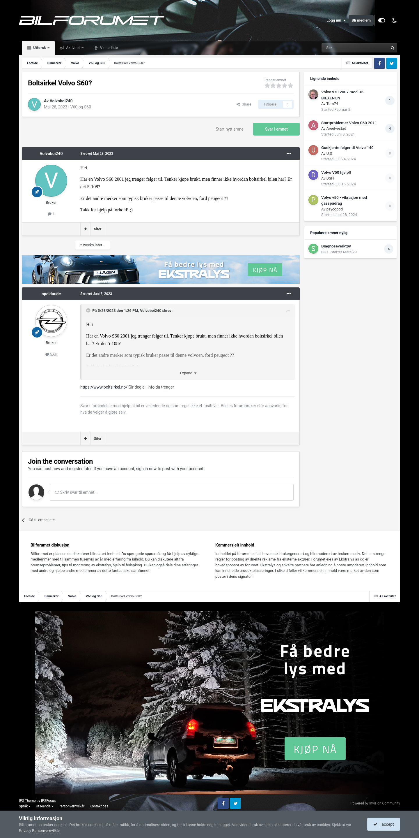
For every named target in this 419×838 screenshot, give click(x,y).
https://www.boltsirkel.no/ (103, 387)
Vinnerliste (108, 47)
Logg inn (336, 20)
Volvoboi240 (61, 101)
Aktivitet (73, 47)
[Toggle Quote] (88, 310)
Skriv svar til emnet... (76, 492)
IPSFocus (48, 801)
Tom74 (332, 103)
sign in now (146, 468)
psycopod (334, 209)
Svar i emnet (276, 129)
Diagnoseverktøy (336, 246)
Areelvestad (336, 128)
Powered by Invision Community (375, 803)
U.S (329, 153)
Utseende (44, 806)
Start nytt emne (230, 129)
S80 (324, 252)
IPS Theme (27, 801)
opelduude (51, 293)
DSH (330, 178)
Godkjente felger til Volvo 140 (347, 147)
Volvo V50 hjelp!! (336, 172)
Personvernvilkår (72, 806)
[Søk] (339, 47)
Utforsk (39, 47)
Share (244, 104)
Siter (98, 229)
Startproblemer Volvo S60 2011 (349, 122)
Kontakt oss (99, 806)
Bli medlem (361, 20)
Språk (25, 806)
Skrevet (96, 154)
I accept (383, 824)
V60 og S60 (80, 107)
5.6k (51, 354)
